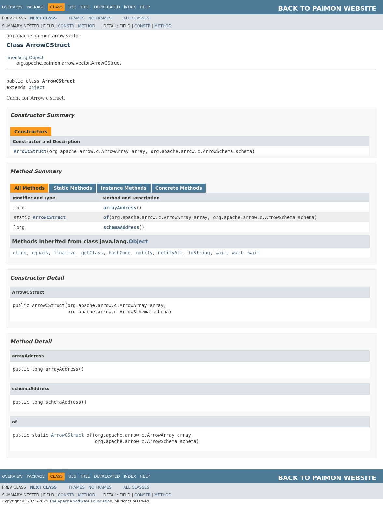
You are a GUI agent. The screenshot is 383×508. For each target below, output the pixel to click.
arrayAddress (119, 207)
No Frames (100, 18)
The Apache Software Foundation (80, 501)
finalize (64, 252)
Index (130, 7)
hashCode (119, 252)
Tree (85, 7)
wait (221, 252)
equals (40, 252)
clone (19, 252)
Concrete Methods (178, 188)
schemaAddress (121, 227)
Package (36, 7)
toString (199, 252)
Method (86, 26)
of (106, 217)
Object (36, 87)
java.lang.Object (25, 57)
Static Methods (72, 188)
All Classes (136, 18)
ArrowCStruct (30, 151)
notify (144, 252)
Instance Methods (123, 188)
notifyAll (170, 252)
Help (145, 7)
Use (72, 7)
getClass (92, 252)
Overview (12, 7)
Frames (77, 18)
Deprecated (107, 7)
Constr (66, 26)
